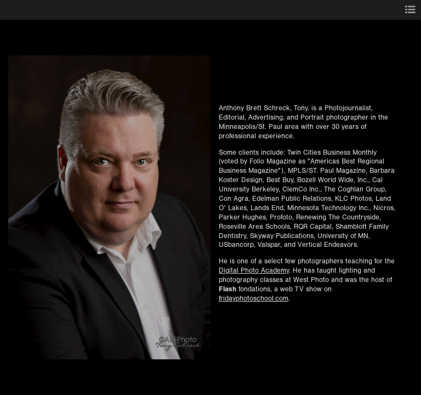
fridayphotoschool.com (253, 298)
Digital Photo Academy (254, 270)
